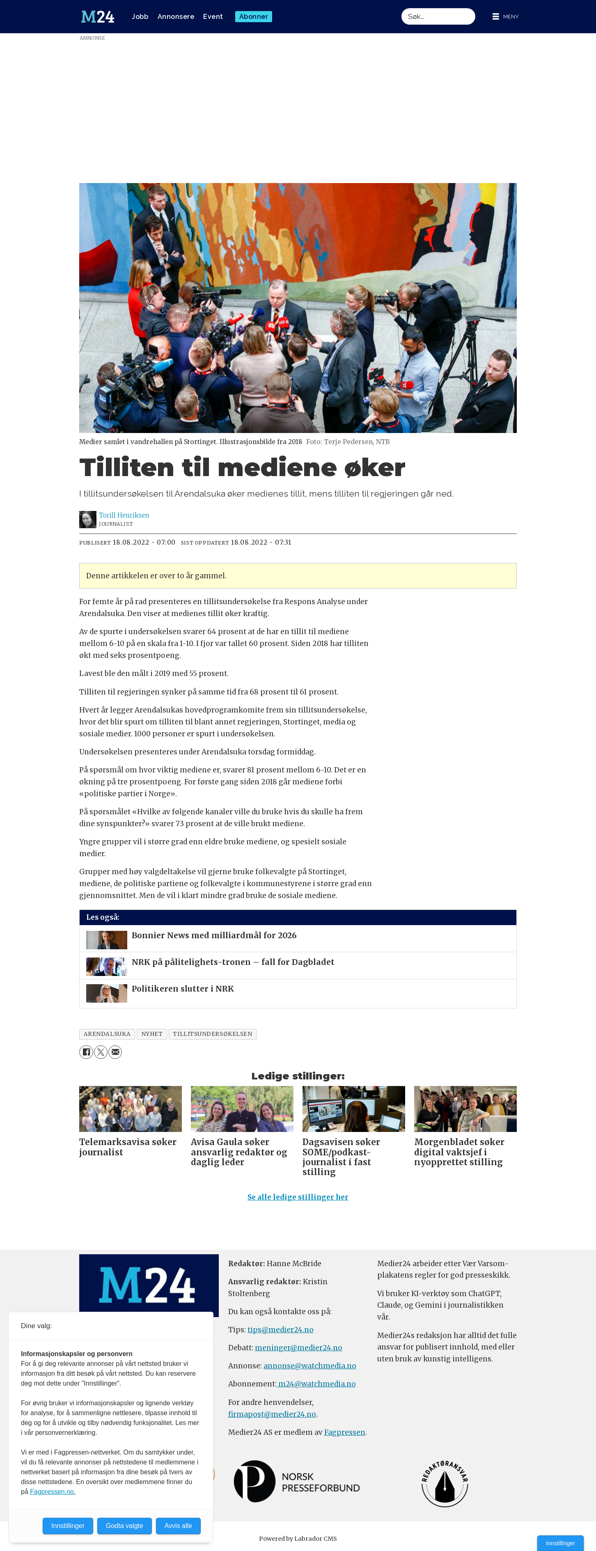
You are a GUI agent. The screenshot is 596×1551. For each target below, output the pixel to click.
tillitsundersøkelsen (212, 1034)
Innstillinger (560, 1543)
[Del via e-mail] (115, 1052)
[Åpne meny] (505, 16)
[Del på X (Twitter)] (101, 1052)
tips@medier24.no (281, 1329)
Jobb (140, 17)
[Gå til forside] (97, 17)
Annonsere (176, 17)
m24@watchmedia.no (316, 1383)
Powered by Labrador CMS (298, 1538)
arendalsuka (107, 1034)
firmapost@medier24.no (272, 1414)
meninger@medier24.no (298, 1347)
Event (213, 17)
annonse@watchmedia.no (310, 1365)
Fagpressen (344, 1432)
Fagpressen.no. (53, 1491)
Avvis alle (178, 1525)
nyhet (152, 1034)
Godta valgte (124, 1525)
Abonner (253, 17)
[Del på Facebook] (86, 1052)
